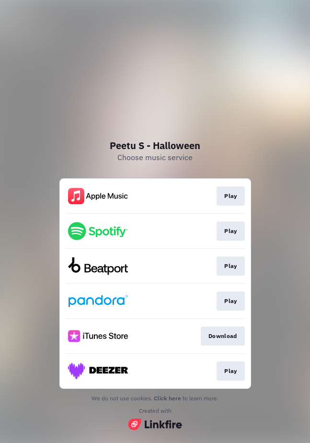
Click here (167, 398)
